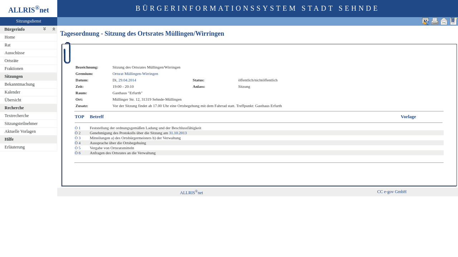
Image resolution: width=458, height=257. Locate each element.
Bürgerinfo (14, 29)
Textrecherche (17, 115)
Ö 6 (78, 153)
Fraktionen (14, 68)
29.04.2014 (127, 80)
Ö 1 (78, 128)
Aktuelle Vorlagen (20, 131)
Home (10, 37)
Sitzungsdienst (28, 21)
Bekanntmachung (20, 84)
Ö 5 (78, 148)
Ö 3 (78, 138)
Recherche (14, 107)
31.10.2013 (178, 133)
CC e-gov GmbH (391, 191)
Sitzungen (14, 76)
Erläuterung (15, 147)
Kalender (12, 92)
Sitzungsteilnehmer (21, 123)
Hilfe (9, 139)
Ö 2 (78, 133)
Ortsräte (12, 60)
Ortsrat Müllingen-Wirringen (135, 73)
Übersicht (13, 99)
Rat (8, 44)
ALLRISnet (191, 192)
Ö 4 (78, 143)
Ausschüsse (15, 52)
